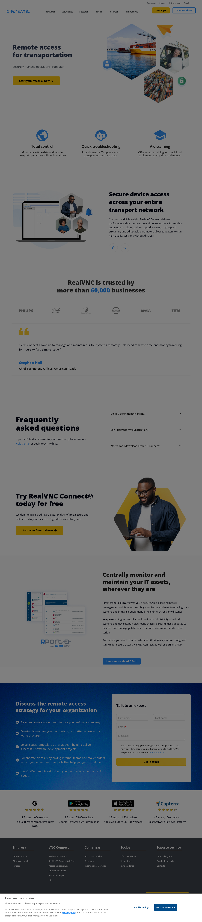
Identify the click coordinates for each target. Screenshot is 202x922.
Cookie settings (141, 907)
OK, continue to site (165, 907)
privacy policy (69, 912)
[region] (101, 907)
